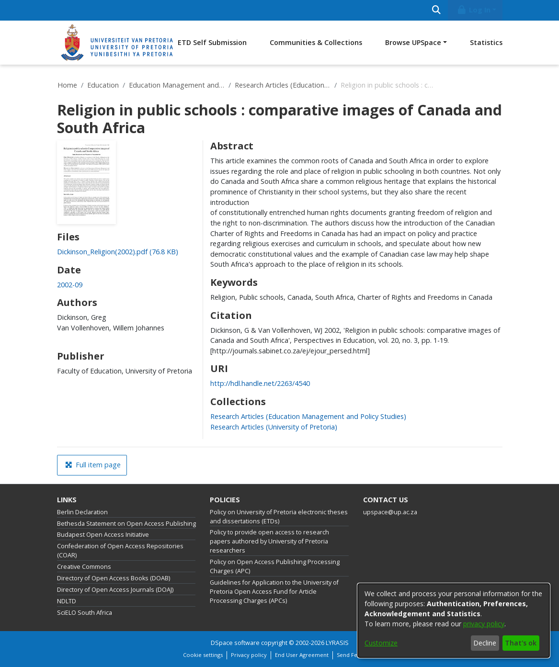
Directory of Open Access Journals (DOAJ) (115, 590)
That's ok (520, 642)
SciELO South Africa (84, 613)
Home (67, 85)
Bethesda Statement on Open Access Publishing (126, 524)
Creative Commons (84, 567)
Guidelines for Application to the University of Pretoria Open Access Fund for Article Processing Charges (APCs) (274, 591)
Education (103, 85)
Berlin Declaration (82, 512)
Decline (484, 642)
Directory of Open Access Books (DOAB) (113, 578)
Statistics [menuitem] (486, 42)
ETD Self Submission (212, 42)
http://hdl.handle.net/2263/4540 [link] (260, 383)
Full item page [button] (93, 464)
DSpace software (235, 643)
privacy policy (483, 623)
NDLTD (66, 601)
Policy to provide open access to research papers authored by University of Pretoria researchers (269, 541)
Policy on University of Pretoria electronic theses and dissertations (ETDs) (279, 516)
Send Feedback (356, 654)
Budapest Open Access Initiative (103, 535)
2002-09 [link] (69, 284)
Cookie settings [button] (203, 654)
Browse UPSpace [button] (413, 42)
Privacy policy (249, 654)
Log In (473, 9)
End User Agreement (302, 654)
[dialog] (453, 620)
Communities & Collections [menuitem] (316, 42)
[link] (117, 251)
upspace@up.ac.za (390, 512)
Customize (381, 642)
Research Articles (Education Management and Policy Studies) (283, 85)
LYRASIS (337, 643)
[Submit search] (436, 10)
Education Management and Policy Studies (177, 85)
